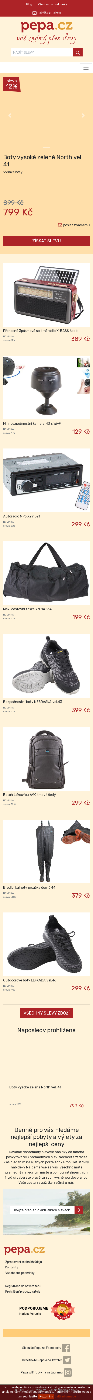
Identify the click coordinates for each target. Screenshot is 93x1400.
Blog (29, 4)
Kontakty (11, 1267)
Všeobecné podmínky (52, 4)
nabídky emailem (49, 12)
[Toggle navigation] (86, 67)
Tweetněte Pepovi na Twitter (46, 1360)
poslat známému (76, 225)
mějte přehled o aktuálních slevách (48, 1210)
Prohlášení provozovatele (22, 1291)
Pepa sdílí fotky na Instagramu (46, 1372)
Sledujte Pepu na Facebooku (46, 1348)
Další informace (65, 1396)
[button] (9, 115)
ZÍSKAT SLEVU (46, 240)
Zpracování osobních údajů (23, 1262)
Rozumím (46, 1396)
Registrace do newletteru (23, 1286)
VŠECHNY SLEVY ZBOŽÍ (47, 1013)
